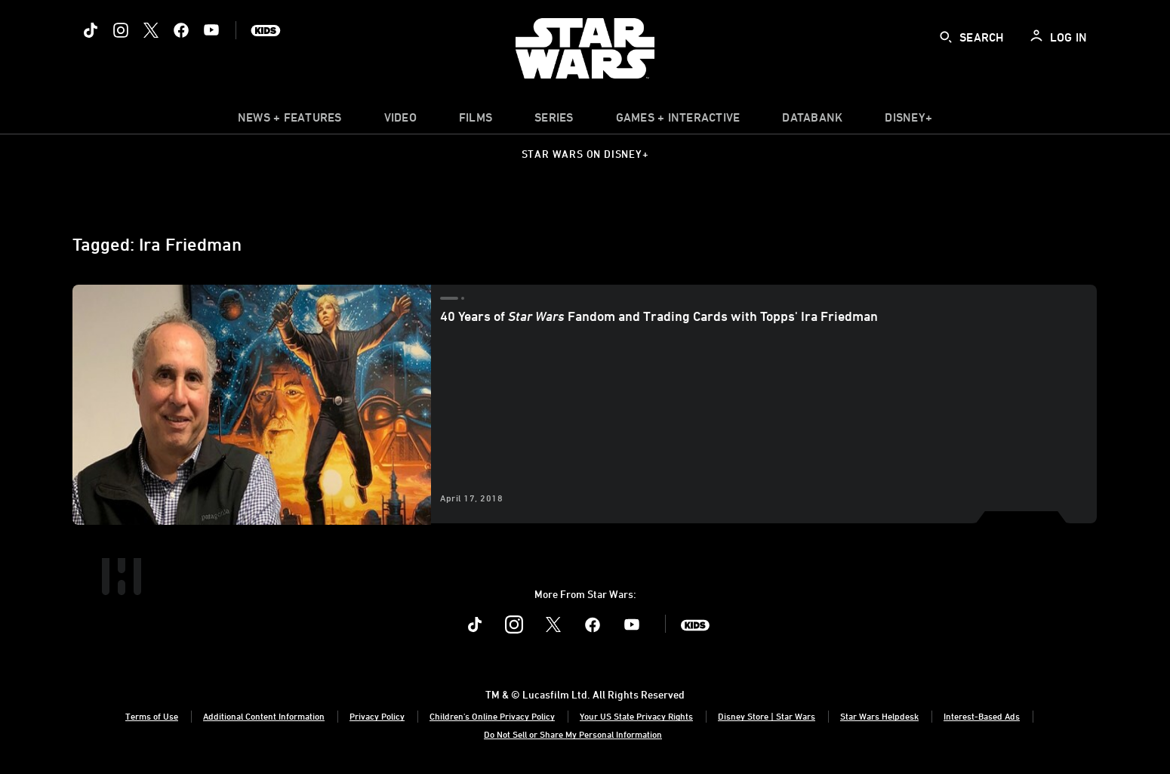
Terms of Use (151, 716)
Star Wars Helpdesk (879, 716)
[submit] (945, 37)
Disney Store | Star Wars (766, 716)
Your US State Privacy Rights (636, 716)
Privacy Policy (377, 716)
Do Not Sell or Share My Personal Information (573, 734)
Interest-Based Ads (982, 716)
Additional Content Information (264, 716)
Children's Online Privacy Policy (492, 716)
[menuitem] (400, 120)
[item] (290, 120)
